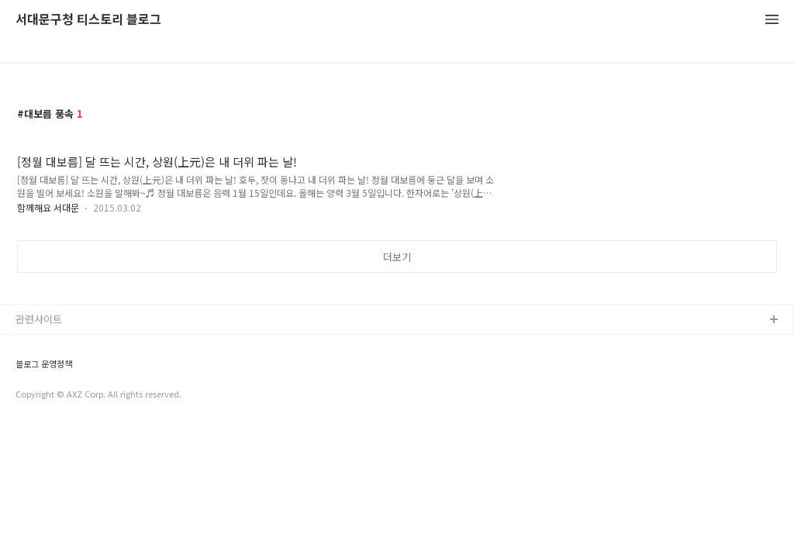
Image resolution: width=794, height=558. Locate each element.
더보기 (397, 257)
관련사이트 (39, 319)
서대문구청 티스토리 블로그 (88, 20)
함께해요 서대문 (48, 207)
